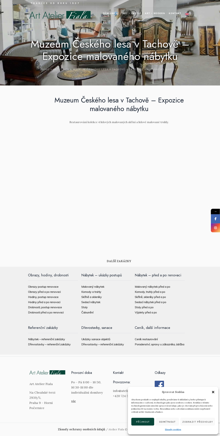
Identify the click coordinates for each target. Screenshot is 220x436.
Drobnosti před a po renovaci (46, 312)
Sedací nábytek (90, 302)
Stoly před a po (144, 307)
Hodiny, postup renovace (43, 297)
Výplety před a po (146, 312)
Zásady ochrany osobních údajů (81, 429)
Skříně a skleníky (91, 297)
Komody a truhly (91, 292)
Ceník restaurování (146, 339)
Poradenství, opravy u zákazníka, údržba (159, 344)
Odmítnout (167, 421)
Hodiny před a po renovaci (44, 302)
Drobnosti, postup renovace (45, 307)
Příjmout (143, 421)
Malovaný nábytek (92, 286)
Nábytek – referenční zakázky (46, 339)
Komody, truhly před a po (150, 292)
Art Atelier (61, 69)
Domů (45, 69)
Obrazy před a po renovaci (44, 292)
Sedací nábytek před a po (150, 302)
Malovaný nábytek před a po (152, 286)
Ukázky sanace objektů (95, 339)
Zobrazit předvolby (197, 421)
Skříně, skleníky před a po (150, 297)
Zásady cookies (173, 429)
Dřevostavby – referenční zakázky (49, 344)
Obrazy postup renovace (43, 286)
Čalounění (87, 312)
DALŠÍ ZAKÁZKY (119, 261)
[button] (213, 392)
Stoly (84, 307)
